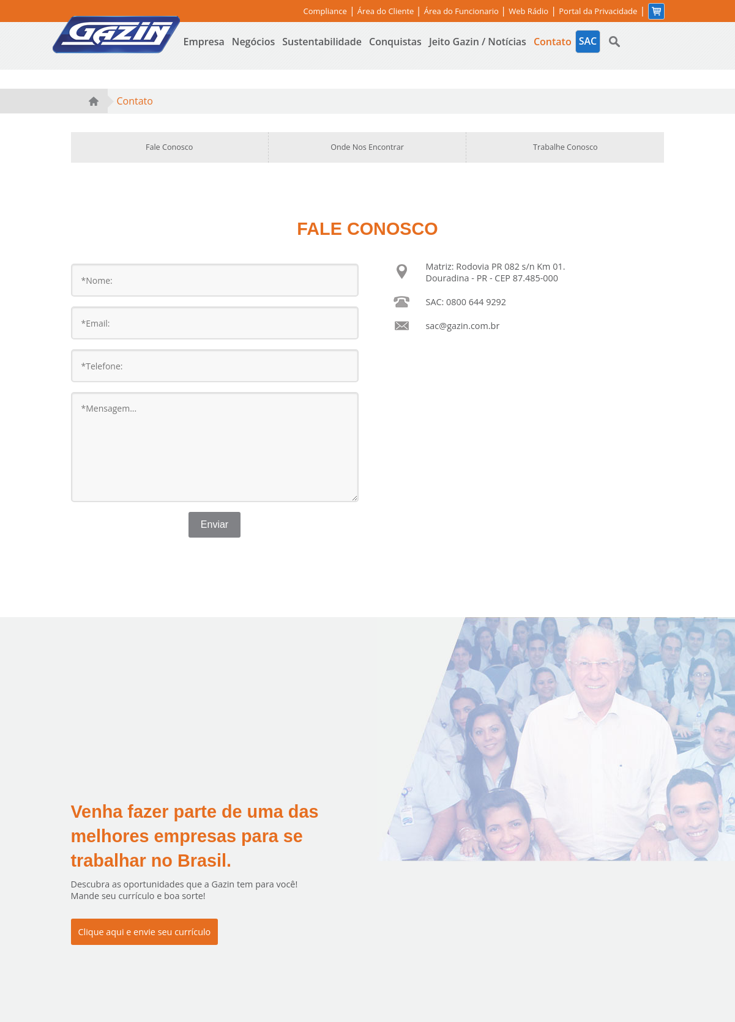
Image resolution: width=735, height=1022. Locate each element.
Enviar (214, 524)
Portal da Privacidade (598, 11)
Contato (553, 41)
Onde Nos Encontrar (367, 147)
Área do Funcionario (462, 11)
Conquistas (395, 41)
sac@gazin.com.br (463, 325)
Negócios (253, 41)
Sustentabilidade (322, 41)
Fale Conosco (169, 147)
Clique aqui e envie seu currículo (144, 932)
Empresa (204, 41)
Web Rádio (528, 11)
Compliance (324, 11)
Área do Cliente (386, 11)
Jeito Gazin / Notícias (477, 41)
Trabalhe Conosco (565, 147)
